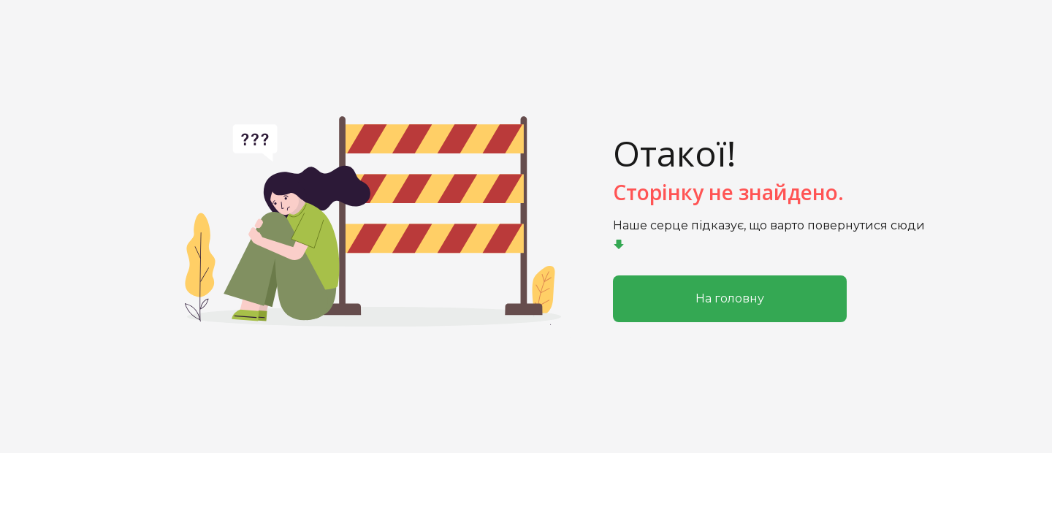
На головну (729, 298)
